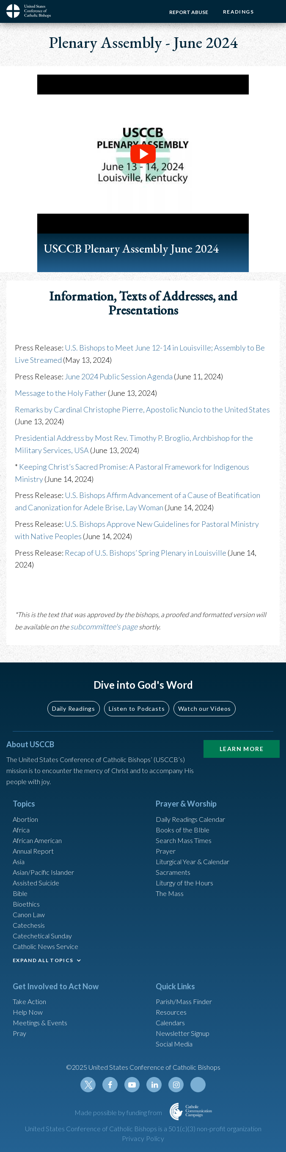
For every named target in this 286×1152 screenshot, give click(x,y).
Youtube (132, 1084)
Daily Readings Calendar (190, 819)
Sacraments (173, 872)
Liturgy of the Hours (184, 883)
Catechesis (29, 925)
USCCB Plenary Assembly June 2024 (131, 248)
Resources (171, 1012)
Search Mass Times (184, 840)
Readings (238, 11)
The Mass (170, 893)
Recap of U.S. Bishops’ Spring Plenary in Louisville (145, 552)
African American (37, 840)
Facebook (110, 1084)
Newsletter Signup (182, 1033)
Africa (21, 830)
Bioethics (26, 904)
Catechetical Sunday (42, 936)
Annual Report (33, 851)
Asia (19, 861)
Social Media (174, 1044)
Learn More (242, 748)
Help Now (28, 1012)
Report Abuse (188, 12)
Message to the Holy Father (61, 393)
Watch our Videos (204, 708)
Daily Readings (73, 708)
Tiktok (198, 1084)
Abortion (25, 819)
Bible (20, 893)
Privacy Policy (143, 1138)
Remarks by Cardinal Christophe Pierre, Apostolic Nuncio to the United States (142, 409)
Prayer (166, 851)
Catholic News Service (45, 946)
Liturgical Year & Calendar (192, 861)
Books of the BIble (182, 830)
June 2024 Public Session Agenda (119, 376)
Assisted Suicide (36, 883)
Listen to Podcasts (137, 708)
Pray (19, 1033)
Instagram (176, 1084)
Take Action (29, 1001)
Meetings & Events (40, 1022)
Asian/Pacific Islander (43, 872)
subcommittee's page (104, 626)
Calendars (170, 1022)
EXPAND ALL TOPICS (43, 960)
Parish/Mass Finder (184, 1001)
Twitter (88, 1084)
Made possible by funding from (118, 1112)
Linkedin (154, 1084)
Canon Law (29, 914)
